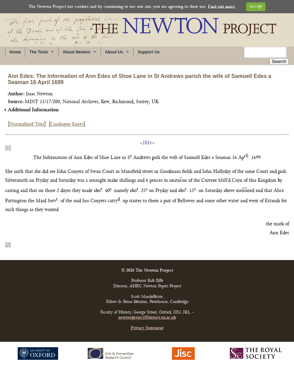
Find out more (221, 6)
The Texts (38, 52)
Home (15, 52)
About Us (114, 52)
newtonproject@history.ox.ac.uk (147, 318)
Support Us (149, 52)
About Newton (76, 52)
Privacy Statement (147, 328)
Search (279, 61)
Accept (255, 6)
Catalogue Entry (67, 124)
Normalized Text (27, 124)
